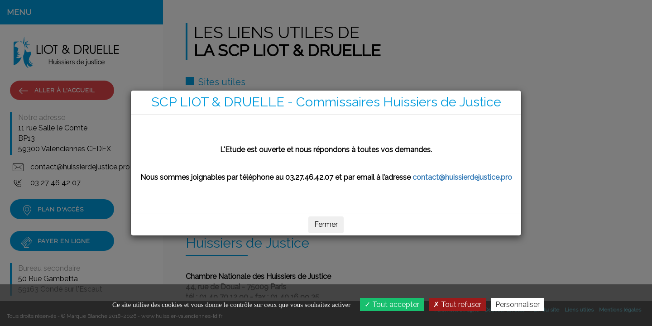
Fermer (326, 224)
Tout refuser (457, 304)
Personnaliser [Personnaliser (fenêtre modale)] (517, 304)
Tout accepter (391, 304)
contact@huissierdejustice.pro (462, 177)
